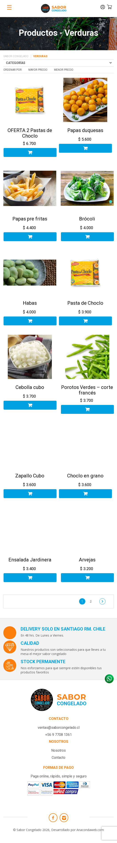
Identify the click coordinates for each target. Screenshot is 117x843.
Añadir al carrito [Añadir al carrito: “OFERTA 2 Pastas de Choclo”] (30, 152)
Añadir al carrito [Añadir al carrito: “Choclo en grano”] (85, 493)
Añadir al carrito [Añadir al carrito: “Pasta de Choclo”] (85, 320)
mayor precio (37, 69)
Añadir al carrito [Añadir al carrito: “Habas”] (30, 320)
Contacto (58, 757)
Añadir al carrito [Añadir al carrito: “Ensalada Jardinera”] (30, 577)
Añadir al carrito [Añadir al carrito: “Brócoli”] (87, 236)
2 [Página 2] (91, 601)
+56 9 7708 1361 (58, 735)
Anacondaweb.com (90, 830)
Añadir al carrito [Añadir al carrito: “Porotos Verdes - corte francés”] (87, 409)
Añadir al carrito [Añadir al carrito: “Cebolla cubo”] (30, 405)
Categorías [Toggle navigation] (15, 63)
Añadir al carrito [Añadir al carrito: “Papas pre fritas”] (30, 236)
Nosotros (58, 750)
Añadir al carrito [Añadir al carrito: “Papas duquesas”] (85, 148)
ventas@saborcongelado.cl (59, 727)
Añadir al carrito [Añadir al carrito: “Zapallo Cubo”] (30, 493)
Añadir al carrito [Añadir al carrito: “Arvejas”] (87, 577)
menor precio (63, 69)
